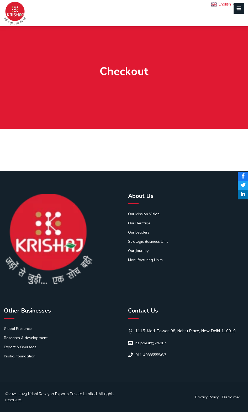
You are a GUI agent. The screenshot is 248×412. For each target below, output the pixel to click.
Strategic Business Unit (148, 241)
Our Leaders (138, 232)
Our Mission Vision (144, 214)
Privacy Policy (207, 397)
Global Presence (18, 328)
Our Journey (138, 250)
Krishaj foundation (19, 356)
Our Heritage (139, 223)
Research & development (26, 337)
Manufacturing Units (145, 259)
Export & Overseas (20, 347)
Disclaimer (231, 397)
